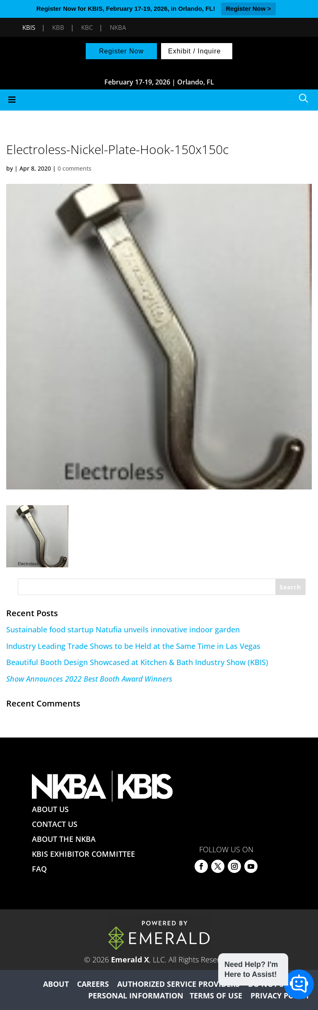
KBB (58, 27)
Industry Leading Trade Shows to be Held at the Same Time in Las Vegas (133, 646)
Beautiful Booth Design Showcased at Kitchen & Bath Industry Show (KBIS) (137, 662)
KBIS (28, 27)
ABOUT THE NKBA (64, 839)
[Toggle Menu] (159, 100)
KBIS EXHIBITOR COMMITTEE (83, 854)
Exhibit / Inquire (194, 51)
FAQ (39, 869)
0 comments (75, 168)
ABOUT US (50, 809)
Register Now (121, 51)
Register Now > (248, 8)
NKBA (118, 27)
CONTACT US (54, 824)
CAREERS (93, 984)
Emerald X (130, 959)
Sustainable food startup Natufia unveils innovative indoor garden (123, 629)
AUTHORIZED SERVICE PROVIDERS (178, 984)
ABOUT (56, 984)
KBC (87, 27)
